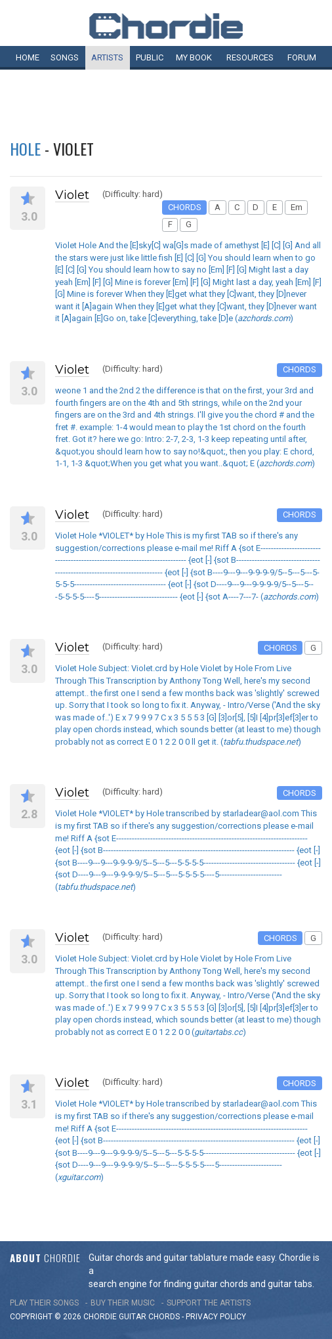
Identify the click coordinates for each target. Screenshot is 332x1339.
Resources (250, 57)
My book (194, 57)
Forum (301, 57)
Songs (65, 57)
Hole (25, 148)
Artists (107, 57)
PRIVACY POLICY (216, 1316)
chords (164, 1316)
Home (27, 57)
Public (149, 57)
